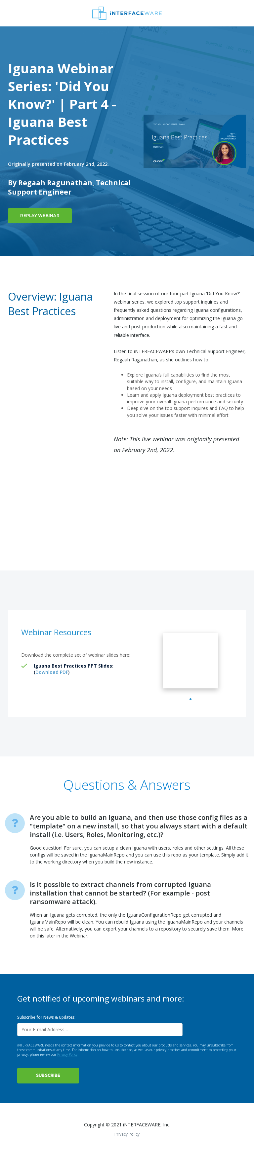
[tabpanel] (190, 669)
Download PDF (51, 672)
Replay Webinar (40, 215)
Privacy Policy (67, 1070)
